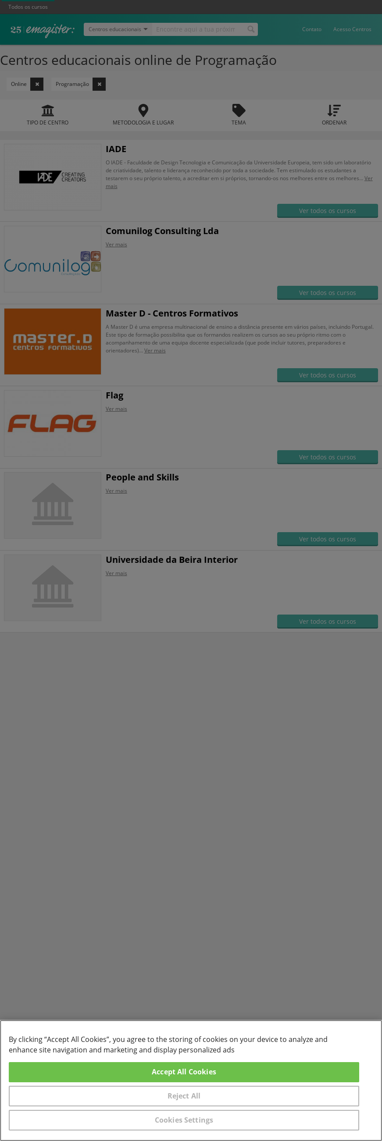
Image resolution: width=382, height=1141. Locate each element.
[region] (191, 1080)
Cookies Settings (184, 1120)
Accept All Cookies (184, 1072)
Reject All (184, 1096)
